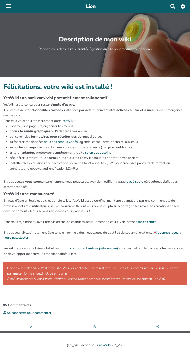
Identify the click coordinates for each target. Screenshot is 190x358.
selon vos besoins (98, 152)
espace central (146, 222)
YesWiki (68, 120)
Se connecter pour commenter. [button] (27, 313)
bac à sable (134, 181)
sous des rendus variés (61, 142)
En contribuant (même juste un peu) (92, 248)
